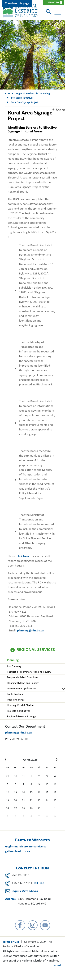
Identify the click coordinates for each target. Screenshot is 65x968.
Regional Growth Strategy (21, 716)
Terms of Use (11, 942)
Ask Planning (14, 666)
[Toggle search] (49, 12)
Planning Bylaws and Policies (23, 683)
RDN (7, 93)
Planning (13, 660)
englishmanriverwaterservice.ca (25, 846)
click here (23, 556)
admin (58, 965)
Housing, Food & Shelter (20, 705)
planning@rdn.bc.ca (18, 732)
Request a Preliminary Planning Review (29, 672)
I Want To (53, 2)
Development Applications (21, 688)
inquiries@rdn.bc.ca (25, 891)
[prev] (6, 760)
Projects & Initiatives (18, 711)
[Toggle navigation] (58, 12)
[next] (56, 760)
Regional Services (35, 650)
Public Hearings (15, 699)
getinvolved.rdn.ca (17, 851)
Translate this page (17, 3)
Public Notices (15, 694)
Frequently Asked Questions (22, 677)
